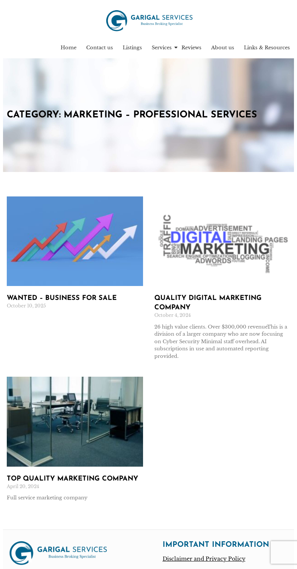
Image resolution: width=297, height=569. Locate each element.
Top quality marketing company (72, 480)
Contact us (99, 49)
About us (222, 49)
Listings (132, 49)
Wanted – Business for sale (62, 299)
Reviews (191, 49)
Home (68, 49)
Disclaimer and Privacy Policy (204, 560)
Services (162, 49)
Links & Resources (267, 49)
